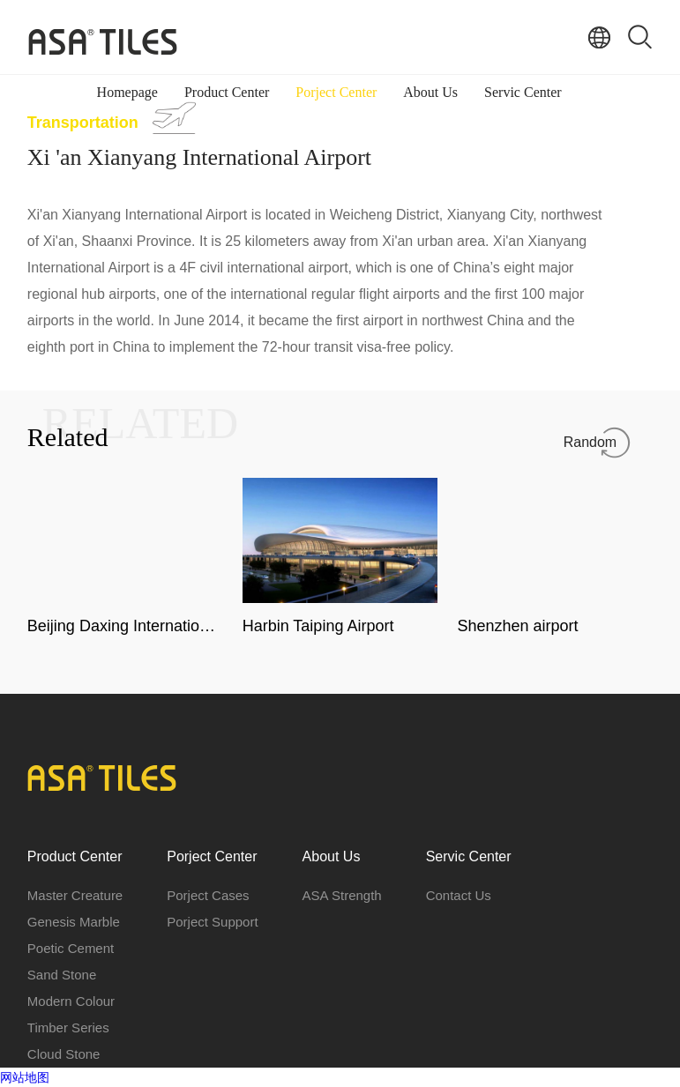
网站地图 (24, 1077)
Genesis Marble (73, 921)
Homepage (127, 92)
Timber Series (68, 1027)
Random (590, 442)
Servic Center (523, 92)
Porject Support (212, 921)
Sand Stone (61, 974)
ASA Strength (342, 895)
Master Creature (75, 895)
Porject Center (336, 92)
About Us (430, 92)
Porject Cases (208, 895)
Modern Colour (71, 1001)
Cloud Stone (64, 1053)
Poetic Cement (70, 948)
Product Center (226, 92)
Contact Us (458, 895)
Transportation (82, 122)
